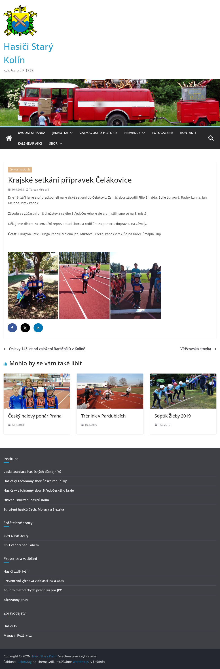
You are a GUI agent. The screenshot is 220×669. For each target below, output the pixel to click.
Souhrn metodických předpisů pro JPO (33, 590)
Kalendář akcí (30, 143)
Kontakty (188, 133)
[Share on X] (25, 327)
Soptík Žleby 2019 (172, 416)
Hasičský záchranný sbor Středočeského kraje (39, 490)
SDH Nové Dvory (16, 536)
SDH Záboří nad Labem (21, 545)
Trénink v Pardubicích (103, 416)
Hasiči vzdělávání (17, 571)
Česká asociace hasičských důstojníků (32, 472)
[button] (70, 133)
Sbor (53, 143)
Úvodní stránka (31, 133)
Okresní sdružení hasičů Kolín (26, 500)
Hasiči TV (10, 626)
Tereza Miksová (39, 189)
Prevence (132, 133)
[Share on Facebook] (12, 327)
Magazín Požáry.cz (18, 635)
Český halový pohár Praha (34, 416)
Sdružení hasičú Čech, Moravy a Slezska (34, 509)
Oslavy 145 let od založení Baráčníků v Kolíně (44, 348)
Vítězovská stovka (198, 348)
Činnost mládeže (20, 169)
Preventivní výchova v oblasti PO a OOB (34, 581)
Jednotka (60, 133)
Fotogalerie (162, 133)
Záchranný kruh (16, 600)
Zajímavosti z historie (98, 133)
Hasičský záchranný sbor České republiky (35, 481)
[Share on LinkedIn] (38, 327)
